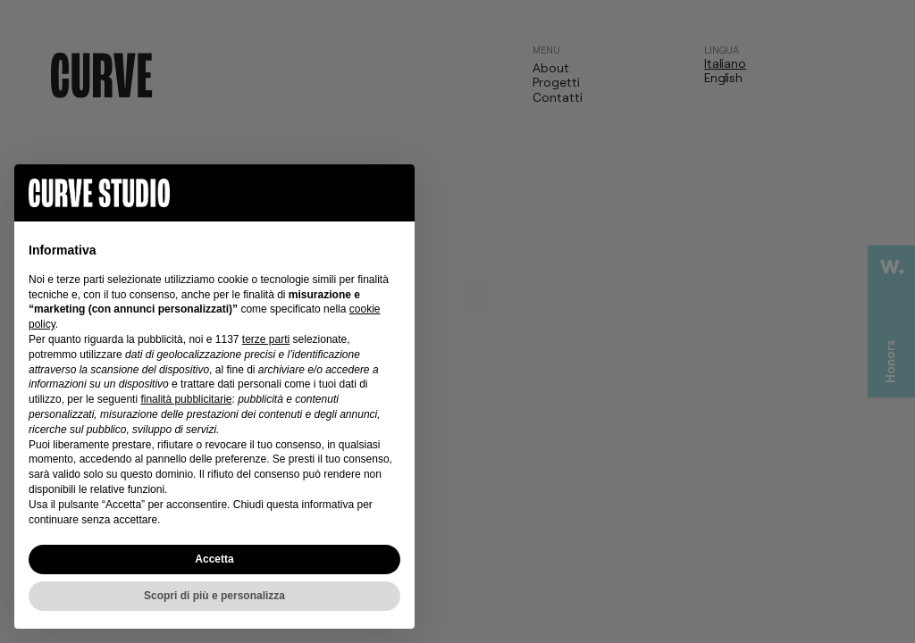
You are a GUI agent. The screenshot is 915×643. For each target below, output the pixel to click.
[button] (391, 193)
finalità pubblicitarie (185, 399)
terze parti (266, 339)
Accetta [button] (214, 559)
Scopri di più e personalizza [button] (214, 595)
